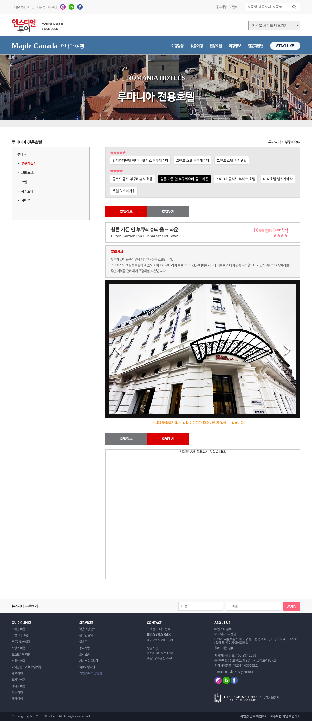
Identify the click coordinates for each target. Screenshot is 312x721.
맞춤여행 (197, 45)
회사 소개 (84, 654)
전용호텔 (216, 45)
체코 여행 (17, 673)
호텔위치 (168, 211)
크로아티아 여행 (21, 642)
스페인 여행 (18, 629)
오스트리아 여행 (21, 654)
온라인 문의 (86, 635)
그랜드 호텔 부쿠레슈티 (192, 160)
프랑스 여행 (18, 648)
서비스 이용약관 (88, 661)
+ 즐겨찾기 (19, 7)
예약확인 (52, 7)
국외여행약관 (87, 667)
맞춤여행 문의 (87, 629)
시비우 (25, 200)
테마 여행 (17, 698)
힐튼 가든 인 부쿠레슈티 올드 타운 (184, 178)
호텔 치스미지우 (124, 190)
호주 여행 (17, 692)
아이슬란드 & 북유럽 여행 (26, 667)
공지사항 (221, 7)
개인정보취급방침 (90, 673)
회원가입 (41, 7)
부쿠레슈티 (29, 163)
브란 (24, 182)
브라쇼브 (27, 172)
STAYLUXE (285, 46)
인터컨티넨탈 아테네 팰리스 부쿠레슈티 (140, 160)
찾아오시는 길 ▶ (224, 648)
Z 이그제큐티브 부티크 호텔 (235, 178)
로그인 (30, 7)
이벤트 (233, 7)
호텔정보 (126, 211)
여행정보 (235, 45)
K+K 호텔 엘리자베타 (278, 178)
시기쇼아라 (29, 191)
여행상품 (177, 45)
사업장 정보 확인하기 (254, 716)
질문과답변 (255, 45)
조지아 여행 (18, 680)
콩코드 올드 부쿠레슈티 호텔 (133, 178)
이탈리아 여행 (20, 635)
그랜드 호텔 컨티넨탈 (232, 160)
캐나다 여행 (18, 686)
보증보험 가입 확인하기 (285, 716)
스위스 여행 (18, 661)
